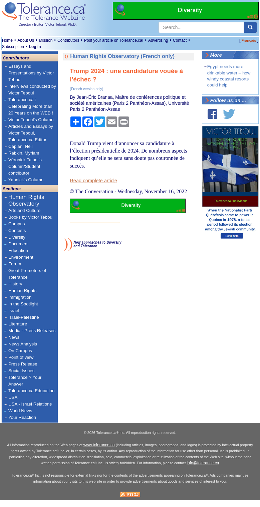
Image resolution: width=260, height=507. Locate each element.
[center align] (250, 27)
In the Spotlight (23, 303)
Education (18, 250)
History (15, 283)
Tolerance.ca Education (31, 390)
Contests (17, 230)
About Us (26, 40)
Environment (20, 257)
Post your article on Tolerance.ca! (113, 40)
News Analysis (22, 343)
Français (249, 40)
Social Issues (21, 370)
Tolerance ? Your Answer (24, 381)
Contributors (68, 40)
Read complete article (93, 180)
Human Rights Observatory (26, 200)
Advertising (158, 40)
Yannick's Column (25, 179)
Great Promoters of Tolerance (27, 274)
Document (18, 243)
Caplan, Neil (20, 146)
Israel (13, 310)
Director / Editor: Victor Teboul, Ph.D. (48, 24)
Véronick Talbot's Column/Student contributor (25, 166)
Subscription (13, 46)
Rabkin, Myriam (23, 153)
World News (20, 410)
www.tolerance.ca (99, 451)
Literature (17, 323)
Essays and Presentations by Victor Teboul (31, 73)
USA (12, 397)
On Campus (20, 350)
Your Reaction (22, 417)
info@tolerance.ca (203, 469)
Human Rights (22, 290)
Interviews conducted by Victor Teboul (32, 89)
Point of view (21, 357)
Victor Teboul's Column (30, 119)
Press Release (22, 363)
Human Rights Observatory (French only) (122, 56)
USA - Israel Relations (30, 404)
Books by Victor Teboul (30, 217)
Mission (46, 40)
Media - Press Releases (31, 330)
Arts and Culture (24, 210)
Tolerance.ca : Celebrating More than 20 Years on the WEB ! (30, 106)
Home (7, 40)
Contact (180, 40)
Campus (16, 223)
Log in (35, 46)
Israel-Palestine (23, 317)
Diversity (16, 237)
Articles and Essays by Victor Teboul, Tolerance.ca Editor (30, 133)
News (13, 337)
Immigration (20, 297)
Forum (14, 263)
